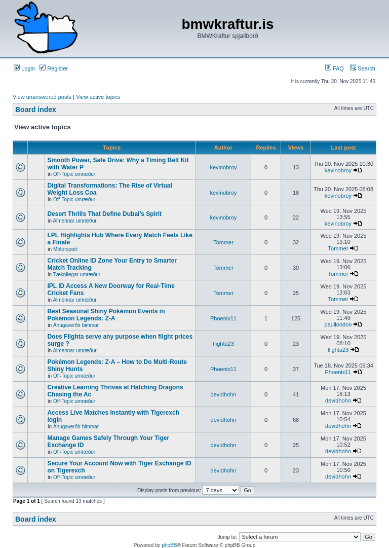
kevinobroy (223, 167)
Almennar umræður (74, 221)
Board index (35, 109)
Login (24, 68)
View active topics (98, 97)
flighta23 (223, 344)
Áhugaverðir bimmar (76, 325)
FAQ (334, 68)
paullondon (338, 324)
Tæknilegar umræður (76, 274)
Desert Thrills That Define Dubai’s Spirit (104, 213)
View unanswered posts (42, 97)
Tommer (223, 242)
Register (54, 68)
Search (362, 68)
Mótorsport (65, 249)
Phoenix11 (223, 318)
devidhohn (224, 394)
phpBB (169, 545)
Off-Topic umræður (74, 174)
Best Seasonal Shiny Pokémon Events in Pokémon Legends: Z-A (106, 315)
